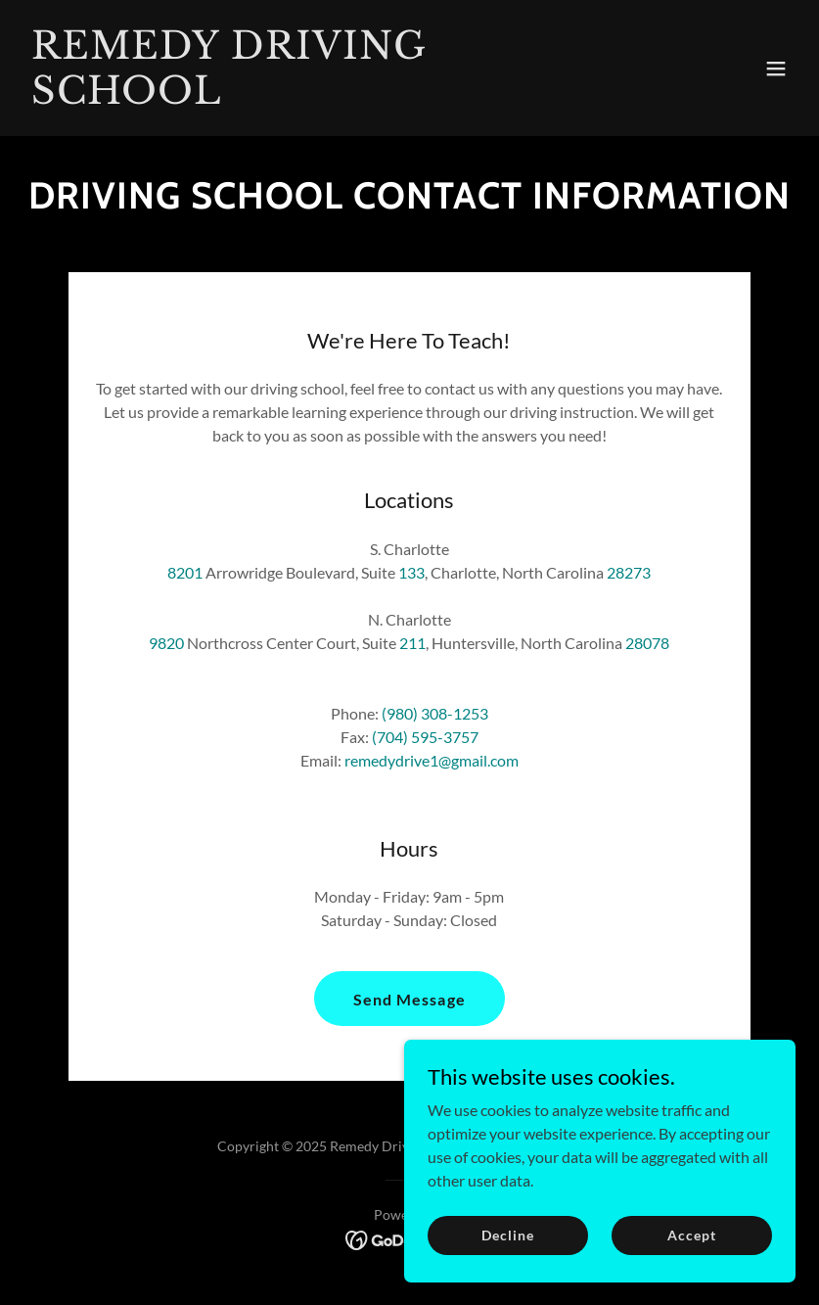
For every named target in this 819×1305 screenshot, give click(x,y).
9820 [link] (166, 642)
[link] (293, 97)
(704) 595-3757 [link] (425, 736)
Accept (691, 1235)
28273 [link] (629, 572)
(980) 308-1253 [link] (435, 713)
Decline (507, 1235)
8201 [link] (185, 572)
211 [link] (412, 642)
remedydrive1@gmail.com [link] (431, 760)
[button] (776, 68)
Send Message (409, 999)
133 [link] (411, 572)
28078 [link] (647, 642)
